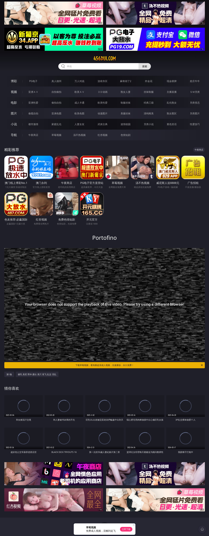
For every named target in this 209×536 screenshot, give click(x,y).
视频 (14, 92)
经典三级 (149, 102)
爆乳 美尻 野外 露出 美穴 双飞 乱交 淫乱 (37, 374)
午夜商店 (33, 135)
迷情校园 (125, 124)
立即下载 (126, 529)
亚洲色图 (56, 113)
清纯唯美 (149, 113)
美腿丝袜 (125, 113)
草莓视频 (56, 135)
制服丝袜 (125, 102)
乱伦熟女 (172, 102)
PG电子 (33, 81)
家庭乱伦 (56, 124)
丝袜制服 (149, 92)
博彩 (14, 81)
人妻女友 (79, 124)
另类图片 (195, 113)
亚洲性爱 (33, 102)
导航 (14, 135)
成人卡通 (79, 102)
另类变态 (195, 102)
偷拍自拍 (56, 102)
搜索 (144, 66)
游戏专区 (103, 81)
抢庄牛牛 (195, 81)
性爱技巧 (195, 124)
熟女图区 (172, 113)
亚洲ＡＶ (33, 92)
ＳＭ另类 (195, 92)
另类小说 (149, 124)
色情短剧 (125, 135)
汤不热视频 (79, 135)
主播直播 (172, 92)
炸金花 (148, 81)
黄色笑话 (172, 124)
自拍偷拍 (56, 92)
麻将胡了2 (125, 81)
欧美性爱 (103, 102)
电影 (14, 102)
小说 (14, 124)
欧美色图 (79, 113)
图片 (14, 113)
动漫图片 (103, 113)
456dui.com (104, 58)
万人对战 (79, 81)
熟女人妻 (125, 92)
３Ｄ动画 (103, 92)
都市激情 (33, 124)
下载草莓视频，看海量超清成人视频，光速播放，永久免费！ (139, 365)
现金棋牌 (172, 81)
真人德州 (56, 81)
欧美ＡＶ (79, 92)
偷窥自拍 (33, 113)
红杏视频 (103, 135)
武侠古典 (103, 124)
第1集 (9, 374)
